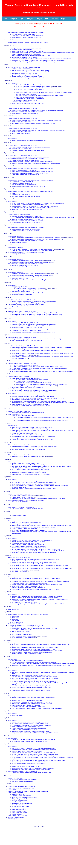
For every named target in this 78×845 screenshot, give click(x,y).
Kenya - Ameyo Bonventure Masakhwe (22, 803)
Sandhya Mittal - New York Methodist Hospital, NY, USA (26, 766)
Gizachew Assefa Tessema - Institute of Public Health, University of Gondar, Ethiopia (33, 756)
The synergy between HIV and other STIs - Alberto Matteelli (27, 340)
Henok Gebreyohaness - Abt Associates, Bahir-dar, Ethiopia (27, 327)
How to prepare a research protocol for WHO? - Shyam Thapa (27, 35)
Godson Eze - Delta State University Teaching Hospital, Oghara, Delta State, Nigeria (33, 739)
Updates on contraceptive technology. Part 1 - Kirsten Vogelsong (28, 273)
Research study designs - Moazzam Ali (22, 183)
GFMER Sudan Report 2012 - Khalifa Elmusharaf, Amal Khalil (27, 508)
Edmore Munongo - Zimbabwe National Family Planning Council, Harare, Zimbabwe (33, 752)
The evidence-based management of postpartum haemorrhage (28, 412)
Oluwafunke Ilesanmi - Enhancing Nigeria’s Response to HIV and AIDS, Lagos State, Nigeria (35, 589)
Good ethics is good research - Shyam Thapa (23, 34)
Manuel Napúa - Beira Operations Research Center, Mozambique (28, 530)
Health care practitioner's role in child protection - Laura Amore (28, 150)
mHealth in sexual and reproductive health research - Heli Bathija (28, 186)
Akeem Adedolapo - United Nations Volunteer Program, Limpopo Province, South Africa (34, 395)
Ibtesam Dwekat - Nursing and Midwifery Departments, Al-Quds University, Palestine (33, 527)
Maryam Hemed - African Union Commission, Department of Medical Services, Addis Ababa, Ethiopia (38, 203)
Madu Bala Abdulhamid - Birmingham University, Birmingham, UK (28, 587)
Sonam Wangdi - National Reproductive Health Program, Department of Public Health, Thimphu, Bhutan (38, 551)
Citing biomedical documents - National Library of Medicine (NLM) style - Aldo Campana (34, 628)
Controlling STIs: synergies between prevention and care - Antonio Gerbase (34, 386)
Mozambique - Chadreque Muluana (21, 808)
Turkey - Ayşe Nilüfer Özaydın (19, 812)
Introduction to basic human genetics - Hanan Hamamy (29, 89)
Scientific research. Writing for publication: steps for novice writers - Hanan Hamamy (33, 62)
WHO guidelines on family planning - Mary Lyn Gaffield (26, 196)
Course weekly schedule (14, 623)
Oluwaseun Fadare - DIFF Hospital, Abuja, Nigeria (24, 729)
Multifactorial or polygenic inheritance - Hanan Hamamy (29, 98)
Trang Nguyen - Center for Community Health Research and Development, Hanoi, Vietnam (35, 732)
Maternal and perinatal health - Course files (19, 411)
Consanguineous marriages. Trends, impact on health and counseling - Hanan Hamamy (34, 72)
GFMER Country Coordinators (15, 792)
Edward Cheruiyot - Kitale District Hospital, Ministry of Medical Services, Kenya (32, 702)
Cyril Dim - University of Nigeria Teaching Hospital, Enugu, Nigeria (29, 541)
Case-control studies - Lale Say (20, 278)
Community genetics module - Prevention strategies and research (24, 48)
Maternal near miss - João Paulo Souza (22, 634)
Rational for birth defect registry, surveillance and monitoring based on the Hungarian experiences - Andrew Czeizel (41, 58)
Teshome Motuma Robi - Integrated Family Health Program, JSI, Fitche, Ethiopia (32, 439)
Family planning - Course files (15, 236)
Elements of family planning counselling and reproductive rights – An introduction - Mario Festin (36, 237)
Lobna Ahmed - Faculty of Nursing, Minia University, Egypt (26, 586)
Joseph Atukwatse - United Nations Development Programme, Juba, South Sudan (33, 484)
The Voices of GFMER (13, 514)
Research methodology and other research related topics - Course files (26, 32)
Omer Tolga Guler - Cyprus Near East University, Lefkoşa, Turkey (28, 706)
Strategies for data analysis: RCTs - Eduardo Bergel (25, 265)
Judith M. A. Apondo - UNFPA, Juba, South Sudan (24, 528)
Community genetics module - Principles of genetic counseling (24, 67)
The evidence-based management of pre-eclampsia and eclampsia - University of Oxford (34, 446)
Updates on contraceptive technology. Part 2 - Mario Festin (27, 260)
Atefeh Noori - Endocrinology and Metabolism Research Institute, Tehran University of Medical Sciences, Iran (39, 599)
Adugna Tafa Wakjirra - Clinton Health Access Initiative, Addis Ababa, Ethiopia (31, 540)
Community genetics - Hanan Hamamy (22, 49)
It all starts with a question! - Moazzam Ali (22, 181)
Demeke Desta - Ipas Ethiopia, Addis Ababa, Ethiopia (25, 543)
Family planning (12, 285)
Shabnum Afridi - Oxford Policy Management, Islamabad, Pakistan (29, 472)
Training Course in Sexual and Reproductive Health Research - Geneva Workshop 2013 (30, 161)
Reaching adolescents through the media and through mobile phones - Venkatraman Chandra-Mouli (37, 110)
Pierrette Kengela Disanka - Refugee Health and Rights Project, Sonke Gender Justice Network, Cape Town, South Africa (43, 402)
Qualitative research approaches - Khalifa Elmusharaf (25, 160)
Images (13, 193)
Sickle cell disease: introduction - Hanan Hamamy (24, 57)
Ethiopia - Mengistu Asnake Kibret (20, 799)
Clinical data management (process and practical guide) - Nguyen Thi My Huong (32, 171)
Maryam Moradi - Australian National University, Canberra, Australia (29, 547)
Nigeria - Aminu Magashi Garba (20, 809)
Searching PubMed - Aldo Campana (21, 631)
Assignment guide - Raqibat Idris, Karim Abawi (20, 786)
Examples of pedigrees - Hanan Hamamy (26, 100)
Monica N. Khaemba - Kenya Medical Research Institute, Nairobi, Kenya (30, 469)
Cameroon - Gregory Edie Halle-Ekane (22, 795)
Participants (30, 19)
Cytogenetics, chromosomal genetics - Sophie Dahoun (29, 97)
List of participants (12, 138)
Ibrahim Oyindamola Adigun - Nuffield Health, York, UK (26, 705)
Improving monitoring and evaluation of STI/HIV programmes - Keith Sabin (31, 303)
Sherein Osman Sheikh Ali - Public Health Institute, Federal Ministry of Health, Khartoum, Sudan (36, 549)
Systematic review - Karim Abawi (20, 501)
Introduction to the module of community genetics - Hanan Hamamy (32, 86)
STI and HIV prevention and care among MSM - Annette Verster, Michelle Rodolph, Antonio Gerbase (37, 366)
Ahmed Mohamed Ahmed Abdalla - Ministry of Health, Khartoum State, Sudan (32, 427)
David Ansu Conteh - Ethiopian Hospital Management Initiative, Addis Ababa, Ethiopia (33, 324)
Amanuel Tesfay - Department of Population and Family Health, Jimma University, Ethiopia (35, 647)
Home (5, 18)
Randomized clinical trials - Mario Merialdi (22, 267)
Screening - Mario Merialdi (18, 253)
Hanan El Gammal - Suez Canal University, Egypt (24, 433)
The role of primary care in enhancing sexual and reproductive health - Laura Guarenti (34, 562)
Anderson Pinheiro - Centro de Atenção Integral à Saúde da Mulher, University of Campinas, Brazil (37, 596)
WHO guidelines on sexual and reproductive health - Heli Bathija (28, 449)
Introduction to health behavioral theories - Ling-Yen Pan (26, 37)
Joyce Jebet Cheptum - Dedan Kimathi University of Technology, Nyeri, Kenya (32, 652)
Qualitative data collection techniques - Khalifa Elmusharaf (27, 222)
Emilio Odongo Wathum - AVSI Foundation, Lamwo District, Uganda (29, 468)
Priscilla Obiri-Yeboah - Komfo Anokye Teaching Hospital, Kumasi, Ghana (30, 731)
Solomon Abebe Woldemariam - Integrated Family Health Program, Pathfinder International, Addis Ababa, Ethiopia (41, 665)
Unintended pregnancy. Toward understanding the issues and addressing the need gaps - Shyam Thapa (38, 498)
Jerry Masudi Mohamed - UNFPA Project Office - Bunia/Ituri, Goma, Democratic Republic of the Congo (38, 398)
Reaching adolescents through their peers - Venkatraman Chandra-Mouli (30, 157)
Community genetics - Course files (20, 101)
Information (13, 19)
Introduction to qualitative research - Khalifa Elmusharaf (26, 229)
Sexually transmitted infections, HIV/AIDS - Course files (22, 300)
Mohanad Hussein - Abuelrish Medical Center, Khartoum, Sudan (28, 763)
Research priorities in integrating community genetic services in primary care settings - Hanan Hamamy (38, 60)
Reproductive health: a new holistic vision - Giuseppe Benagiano (28, 392)
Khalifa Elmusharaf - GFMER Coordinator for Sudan (21, 507)
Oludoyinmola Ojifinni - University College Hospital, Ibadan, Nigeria (29, 728)
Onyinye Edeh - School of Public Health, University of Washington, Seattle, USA (32, 207)
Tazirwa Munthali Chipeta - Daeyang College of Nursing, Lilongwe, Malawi (31, 690)
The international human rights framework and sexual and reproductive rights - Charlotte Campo (40, 420)
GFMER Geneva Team (13, 609)
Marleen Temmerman (17, 622)
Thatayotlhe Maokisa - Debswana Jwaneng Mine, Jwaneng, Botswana (30, 404)
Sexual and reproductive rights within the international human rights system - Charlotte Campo (36, 163)
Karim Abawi (15, 619)
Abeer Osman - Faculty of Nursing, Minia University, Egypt (26, 522)
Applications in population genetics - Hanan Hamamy (25, 75)
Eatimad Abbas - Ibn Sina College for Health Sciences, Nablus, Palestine (30, 722)
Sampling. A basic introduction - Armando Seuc (24, 170)
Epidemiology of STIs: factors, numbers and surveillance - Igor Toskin (33, 382)
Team (21, 19)
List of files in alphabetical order (16, 817)
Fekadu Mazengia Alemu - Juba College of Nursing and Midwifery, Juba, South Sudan (34, 482)
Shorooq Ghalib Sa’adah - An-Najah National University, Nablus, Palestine (31, 769)
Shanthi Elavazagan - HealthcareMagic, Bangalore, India (26, 653)
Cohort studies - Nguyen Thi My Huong (22, 294)
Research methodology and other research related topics (22, 771)
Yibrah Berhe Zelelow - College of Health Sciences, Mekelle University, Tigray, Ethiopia (34, 488)
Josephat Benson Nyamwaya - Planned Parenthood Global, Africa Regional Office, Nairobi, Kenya (37, 584)
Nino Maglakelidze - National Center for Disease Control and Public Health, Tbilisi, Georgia (35, 206)
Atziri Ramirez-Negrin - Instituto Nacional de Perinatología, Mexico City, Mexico (32, 429)
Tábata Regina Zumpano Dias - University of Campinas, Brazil (28, 438)
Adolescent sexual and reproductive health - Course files (22, 108)
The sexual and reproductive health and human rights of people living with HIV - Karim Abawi (35, 313)
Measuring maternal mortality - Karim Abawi (23, 636)
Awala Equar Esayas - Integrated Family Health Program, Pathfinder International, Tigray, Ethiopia (37, 650)
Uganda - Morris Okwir (17, 814)
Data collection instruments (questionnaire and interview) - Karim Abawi (30, 173)
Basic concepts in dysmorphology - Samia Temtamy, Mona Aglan (28, 78)
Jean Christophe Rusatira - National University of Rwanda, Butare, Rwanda (31, 686)
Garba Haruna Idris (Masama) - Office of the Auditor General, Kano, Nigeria (31, 326)
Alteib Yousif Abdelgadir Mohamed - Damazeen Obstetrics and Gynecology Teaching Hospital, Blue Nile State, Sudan (42, 525)
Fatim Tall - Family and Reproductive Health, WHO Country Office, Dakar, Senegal (33, 396)
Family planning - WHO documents (21, 291)
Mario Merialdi (15, 620)
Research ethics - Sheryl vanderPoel (21, 194)
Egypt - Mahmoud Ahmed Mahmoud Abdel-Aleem (24, 797)
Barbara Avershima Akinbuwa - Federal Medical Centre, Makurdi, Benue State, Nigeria (34, 749)
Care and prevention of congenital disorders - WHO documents (28, 103)
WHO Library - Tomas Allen (19, 570)
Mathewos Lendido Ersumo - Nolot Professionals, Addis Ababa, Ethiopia (30, 762)
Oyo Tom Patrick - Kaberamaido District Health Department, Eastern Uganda (31, 687)
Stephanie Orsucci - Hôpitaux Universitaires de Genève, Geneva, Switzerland (31, 474)
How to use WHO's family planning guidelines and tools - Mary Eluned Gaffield (32, 249)
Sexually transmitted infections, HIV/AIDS (18, 376)
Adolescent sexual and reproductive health (19, 214)
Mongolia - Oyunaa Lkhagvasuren (20, 806)
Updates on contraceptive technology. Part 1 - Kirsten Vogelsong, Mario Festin (32, 275)
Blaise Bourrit (15, 617)
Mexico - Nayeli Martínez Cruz (19, 805)
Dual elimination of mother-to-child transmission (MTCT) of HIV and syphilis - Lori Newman (35, 350)
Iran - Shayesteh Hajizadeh (19, 802)
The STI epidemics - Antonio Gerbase (25, 381)
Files (46, 18)
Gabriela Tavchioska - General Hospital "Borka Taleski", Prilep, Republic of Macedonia (34, 681)
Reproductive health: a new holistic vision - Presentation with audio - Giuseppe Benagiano (35, 390)
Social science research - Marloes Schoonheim (24, 184)
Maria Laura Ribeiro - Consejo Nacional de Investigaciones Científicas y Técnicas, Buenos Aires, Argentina (39, 760)
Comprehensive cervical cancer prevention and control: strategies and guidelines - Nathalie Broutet (37, 314)
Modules (39, 19)
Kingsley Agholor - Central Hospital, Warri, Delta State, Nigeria (28, 399)
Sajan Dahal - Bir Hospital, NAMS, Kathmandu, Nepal (25, 765)
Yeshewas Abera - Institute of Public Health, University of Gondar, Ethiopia (31, 405)
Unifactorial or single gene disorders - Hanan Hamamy (29, 91)
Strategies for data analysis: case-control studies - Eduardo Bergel (29, 280)
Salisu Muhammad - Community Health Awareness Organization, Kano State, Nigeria (33, 332)
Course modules (12, 789)
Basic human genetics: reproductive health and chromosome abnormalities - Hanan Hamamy (39, 95)
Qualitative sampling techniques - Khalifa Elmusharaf (25, 230)
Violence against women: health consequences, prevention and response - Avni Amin (33, 123)
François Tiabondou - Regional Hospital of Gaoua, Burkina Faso (28, 544)
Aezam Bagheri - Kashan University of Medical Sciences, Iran (27, 524)
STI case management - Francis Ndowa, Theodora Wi (25, 365)
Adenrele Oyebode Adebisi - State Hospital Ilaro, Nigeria (26, 463)
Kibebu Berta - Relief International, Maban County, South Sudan (28, 435)
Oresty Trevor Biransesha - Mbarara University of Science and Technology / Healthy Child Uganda (37, 708)
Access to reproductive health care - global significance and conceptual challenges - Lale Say (36, 559)
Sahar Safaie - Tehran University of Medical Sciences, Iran (27, 209)
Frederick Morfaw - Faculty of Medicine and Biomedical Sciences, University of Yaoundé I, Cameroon (37, 580)
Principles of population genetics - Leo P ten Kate (24, 73)
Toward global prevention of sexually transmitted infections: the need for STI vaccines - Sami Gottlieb (37, 316)
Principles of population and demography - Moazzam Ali (29, 288)
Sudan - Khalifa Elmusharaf (19, 811)
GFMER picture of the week (19, 515)
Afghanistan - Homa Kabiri (18, 794)
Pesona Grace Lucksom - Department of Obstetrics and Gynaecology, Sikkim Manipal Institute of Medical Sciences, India (43, 663)
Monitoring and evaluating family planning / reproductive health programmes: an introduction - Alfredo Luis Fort (40, 565)
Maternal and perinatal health (15, 778)
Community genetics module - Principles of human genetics (27, 85)
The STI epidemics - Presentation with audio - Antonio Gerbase (31, 379)
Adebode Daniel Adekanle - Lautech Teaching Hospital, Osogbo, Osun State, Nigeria (33, 697)
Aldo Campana (15, 616)
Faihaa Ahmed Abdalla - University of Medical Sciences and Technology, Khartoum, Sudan (35, 754)
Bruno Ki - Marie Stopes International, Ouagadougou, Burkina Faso (29, 140)
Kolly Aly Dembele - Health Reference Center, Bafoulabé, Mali (27, 660)
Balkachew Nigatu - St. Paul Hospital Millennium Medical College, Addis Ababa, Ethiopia (34, 676)
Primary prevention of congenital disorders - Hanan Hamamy (27, 51)
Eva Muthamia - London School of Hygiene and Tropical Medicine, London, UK (32, 703)
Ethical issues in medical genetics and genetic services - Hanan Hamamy (30, 70)
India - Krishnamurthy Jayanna (19, 800)
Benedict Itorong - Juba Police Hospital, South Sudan (25, 323)
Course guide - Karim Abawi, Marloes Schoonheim (21, 788)
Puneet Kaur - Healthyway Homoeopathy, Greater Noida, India (28, 689)
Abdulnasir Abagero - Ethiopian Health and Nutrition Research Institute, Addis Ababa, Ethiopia (36, 578)
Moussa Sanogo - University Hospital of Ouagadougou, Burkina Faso (29, 204)
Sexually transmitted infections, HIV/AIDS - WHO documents (27, 387)
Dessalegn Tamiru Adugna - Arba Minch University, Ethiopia (27, 751)
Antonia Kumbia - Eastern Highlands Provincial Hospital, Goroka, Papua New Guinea (33, 649)
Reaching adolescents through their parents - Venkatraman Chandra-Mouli (31, 147)
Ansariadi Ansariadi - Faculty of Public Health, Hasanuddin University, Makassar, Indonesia (35, 597)
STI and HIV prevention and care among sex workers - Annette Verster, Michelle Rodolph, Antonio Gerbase (39, 368)
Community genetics (13, 83)
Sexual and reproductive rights (15, 414)
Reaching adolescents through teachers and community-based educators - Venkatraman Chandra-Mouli (38, 130)
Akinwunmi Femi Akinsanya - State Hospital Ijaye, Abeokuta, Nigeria (29, 465)
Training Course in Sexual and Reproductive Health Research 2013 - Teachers (28, 42)
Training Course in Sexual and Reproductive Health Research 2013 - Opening (28, 614)
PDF (33, 786)
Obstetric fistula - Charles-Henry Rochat (22, 495)
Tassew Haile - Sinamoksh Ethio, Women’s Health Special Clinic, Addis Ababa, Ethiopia (34, 552)
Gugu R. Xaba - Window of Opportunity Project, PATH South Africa (29, 546)
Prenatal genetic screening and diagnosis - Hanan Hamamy (27, 76)
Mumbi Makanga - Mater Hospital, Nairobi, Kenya (24, 602)
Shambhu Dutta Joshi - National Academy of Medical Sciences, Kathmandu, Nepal (33, 768)
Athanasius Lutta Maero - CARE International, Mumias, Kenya (27, 700)
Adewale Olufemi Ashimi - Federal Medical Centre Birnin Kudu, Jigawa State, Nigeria (33, 748)
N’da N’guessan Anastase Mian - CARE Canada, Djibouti (26, 330)
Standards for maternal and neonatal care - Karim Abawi (26, 456)
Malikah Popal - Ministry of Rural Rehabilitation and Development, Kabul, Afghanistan (33, 436)
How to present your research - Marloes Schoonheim (25, 174)
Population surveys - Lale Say (19, 242)
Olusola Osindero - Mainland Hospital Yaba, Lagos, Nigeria (27, 471)
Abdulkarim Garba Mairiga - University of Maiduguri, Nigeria (27, 481)
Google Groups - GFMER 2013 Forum (17, 815)
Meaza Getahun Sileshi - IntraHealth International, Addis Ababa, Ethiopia (30, 329)
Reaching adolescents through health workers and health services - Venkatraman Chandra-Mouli (36, 120)
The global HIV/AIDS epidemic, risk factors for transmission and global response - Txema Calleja (36, 339)
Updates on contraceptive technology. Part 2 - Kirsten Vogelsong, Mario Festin (32, 262)
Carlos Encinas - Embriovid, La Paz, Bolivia (23, 600)
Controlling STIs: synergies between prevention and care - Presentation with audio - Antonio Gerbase (41, 384)
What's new (55, 18)
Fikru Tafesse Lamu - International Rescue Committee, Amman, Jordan (30, 723)
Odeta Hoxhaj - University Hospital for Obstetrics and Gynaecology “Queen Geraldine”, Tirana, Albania (38, 604)
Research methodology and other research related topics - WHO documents (31, 772)
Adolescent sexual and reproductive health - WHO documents (27, 219)
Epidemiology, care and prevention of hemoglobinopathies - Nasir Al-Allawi (31, 55)
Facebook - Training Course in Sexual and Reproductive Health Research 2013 (28, 791)
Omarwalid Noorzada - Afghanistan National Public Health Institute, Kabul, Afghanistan (34, 662)
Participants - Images (17, 715)
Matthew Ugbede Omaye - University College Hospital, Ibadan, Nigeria (30, 741)
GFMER (63, 19)
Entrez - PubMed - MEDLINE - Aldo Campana (23, 630)
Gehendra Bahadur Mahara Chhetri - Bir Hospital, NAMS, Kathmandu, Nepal (31, 725)
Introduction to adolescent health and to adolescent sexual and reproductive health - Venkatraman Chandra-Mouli (44, 217)
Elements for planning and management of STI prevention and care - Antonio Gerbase (34, 301)
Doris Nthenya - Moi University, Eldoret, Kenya (23, 680)
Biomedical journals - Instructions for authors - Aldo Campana (27, 627)
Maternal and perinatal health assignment (22, 781)
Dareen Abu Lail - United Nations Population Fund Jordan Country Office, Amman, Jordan (35, 678)
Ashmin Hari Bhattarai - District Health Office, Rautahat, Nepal (27, 699)
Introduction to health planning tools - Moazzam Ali (25, 113)
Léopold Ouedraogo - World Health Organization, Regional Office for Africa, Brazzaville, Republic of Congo (39, 401)
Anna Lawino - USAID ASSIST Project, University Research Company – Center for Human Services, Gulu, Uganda (41, 466)
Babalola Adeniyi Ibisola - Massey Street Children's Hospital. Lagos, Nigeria (31, 675)
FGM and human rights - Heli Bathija (21, 133)
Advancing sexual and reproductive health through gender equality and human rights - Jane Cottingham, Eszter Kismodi (42, 371)
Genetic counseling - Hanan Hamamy (21, 68)
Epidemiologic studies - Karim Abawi (21, 306)
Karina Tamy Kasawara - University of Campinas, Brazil (26, 726)
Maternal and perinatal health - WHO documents (24, 779)
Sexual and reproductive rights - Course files (19, 121)
